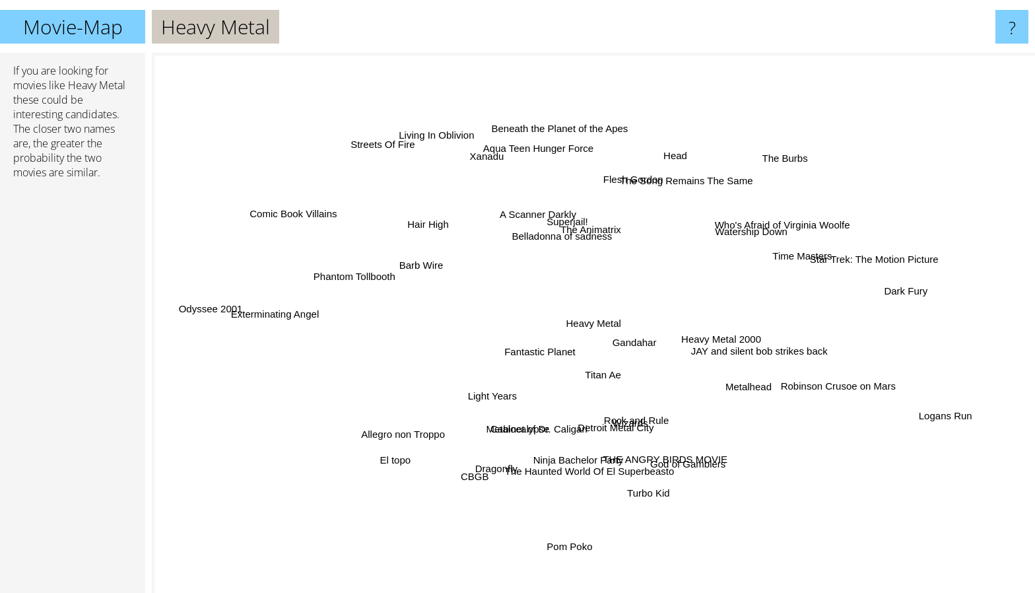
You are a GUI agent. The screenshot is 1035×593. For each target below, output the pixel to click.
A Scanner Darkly (531, 219)
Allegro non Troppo (403, 431)
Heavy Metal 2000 (747, 335)
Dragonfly (500, 462)
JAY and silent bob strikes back (749, 349)
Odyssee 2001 (229, 306)
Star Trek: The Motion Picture (877, 260)
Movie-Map (73, 26)
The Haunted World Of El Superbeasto (591, 470)
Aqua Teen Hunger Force (541, 151)
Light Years (482, 397)
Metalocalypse (521, 425)
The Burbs (774, 167)
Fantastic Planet (532, 351)
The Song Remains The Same (680, 189)
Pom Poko (570, 535)
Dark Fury (899, 291)
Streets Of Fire (388, 150)
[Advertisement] (73, 391)
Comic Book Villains (305, 218)
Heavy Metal (593, 323)
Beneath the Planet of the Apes (557, 136)
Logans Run (931, 413)
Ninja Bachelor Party (579, 451)
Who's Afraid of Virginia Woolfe (785, 222)
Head (669, 162)
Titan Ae (595, 374)
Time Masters (795, 260)
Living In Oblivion (443, 141)
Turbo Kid (645, 483)
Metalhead (746, 382)
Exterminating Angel (280, 314)
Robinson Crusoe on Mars (825, 383)
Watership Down (744, 235)
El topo (406, 451)
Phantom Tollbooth (366, 279)
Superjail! (570, 222)
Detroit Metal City (615, 424)
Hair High (428, 224)
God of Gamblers (681, 455)
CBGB (477, 471)
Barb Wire (423, 265)
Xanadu (490, 162)
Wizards (639, 437)
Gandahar (637, 337)
